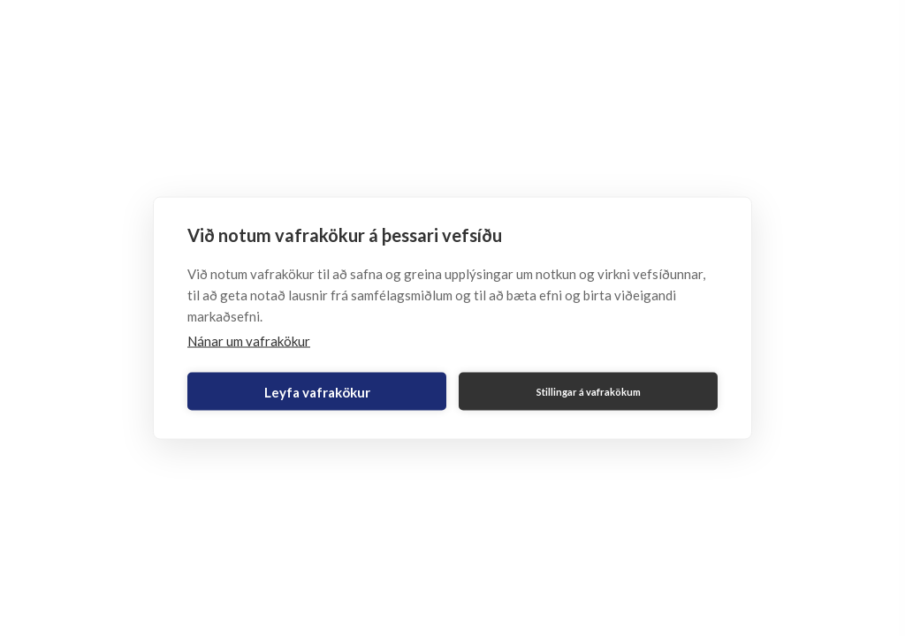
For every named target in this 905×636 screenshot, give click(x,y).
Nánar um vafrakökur (248, 341)
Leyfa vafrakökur (317, 391)
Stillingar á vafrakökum (588, 391)
